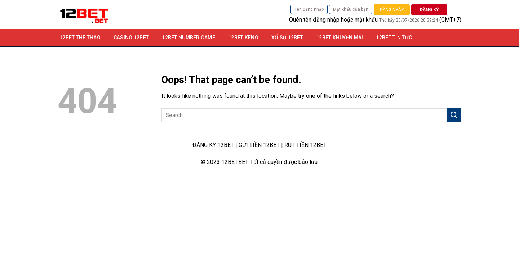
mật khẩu (366, 19)
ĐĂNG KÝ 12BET (213, 145)
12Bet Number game (188, 37)
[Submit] (454, 115)
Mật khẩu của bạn (350, 9)
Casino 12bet (131, 37)
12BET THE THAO (80, 37)
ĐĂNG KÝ (429, 9)
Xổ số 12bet (287, 37)
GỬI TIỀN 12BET (259, 145)
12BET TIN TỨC (394, 37)
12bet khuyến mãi (339, 37)
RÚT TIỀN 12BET (305, 145)
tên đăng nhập (321, 19)
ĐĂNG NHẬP (392, 9)
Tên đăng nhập (309, 9)
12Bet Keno (243, 37)
